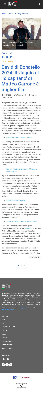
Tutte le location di (15, 200)
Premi (10, 61)
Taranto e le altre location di (21, 222)
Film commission (7, 341)
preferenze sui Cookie (8, 310)
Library (4, 338)
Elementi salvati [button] (7, 348)
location (29, 228)
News (10, 14)
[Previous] (18, 265)
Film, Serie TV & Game (8, 327)
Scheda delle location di (19, 138)
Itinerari (4, 330)
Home (4, 14)
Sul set (4, 334)
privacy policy (22, 308)
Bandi (3, 323)
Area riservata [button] (7, 345)
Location (5, 316)
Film (4, 61)
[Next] (24, 265)
